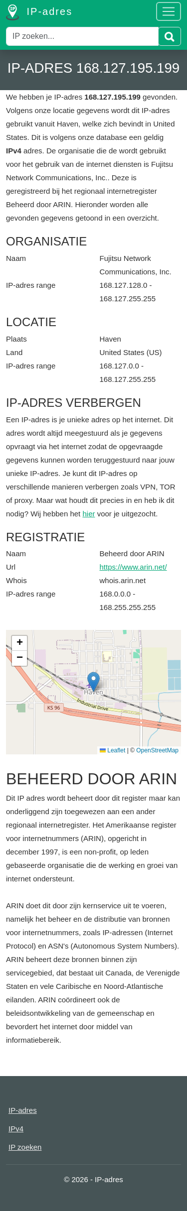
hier (88, 513)
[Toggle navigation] (168, 11)
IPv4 (15, 1128)
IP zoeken (24, 1147)
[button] (93, 682)
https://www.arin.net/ (133, 567)
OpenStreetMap (157, 750)
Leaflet (112, 750)
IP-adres (39, 12)
